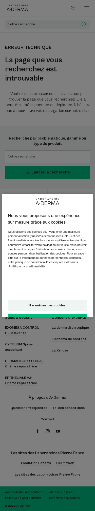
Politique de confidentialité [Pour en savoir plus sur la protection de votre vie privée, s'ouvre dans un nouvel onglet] (27, 266)
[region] (47, 255)
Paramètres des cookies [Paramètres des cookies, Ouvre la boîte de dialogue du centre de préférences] (47, 305)
